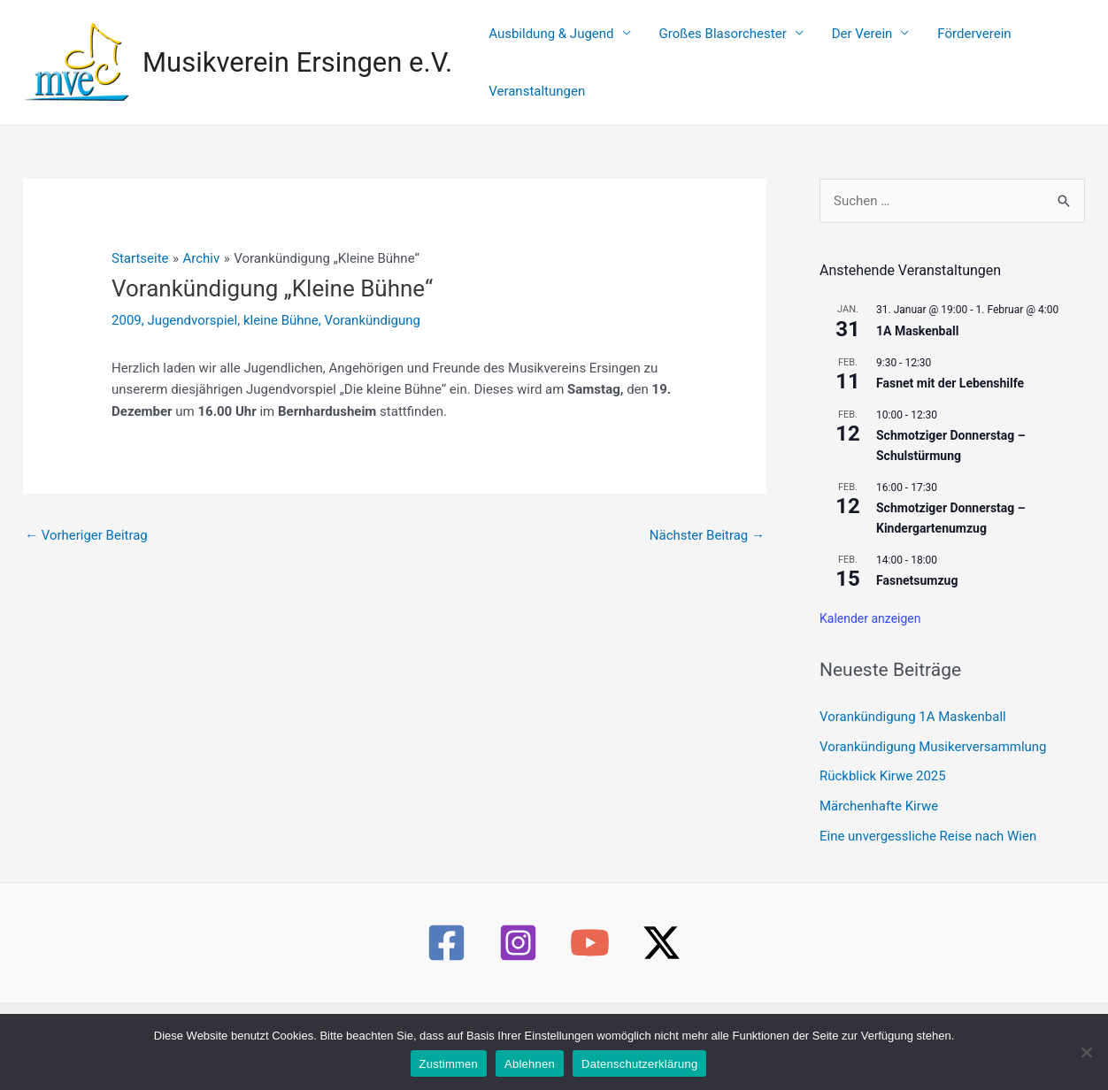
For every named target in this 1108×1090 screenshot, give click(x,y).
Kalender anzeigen (870, 598)
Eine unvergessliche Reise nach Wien (927, 816)
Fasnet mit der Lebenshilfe (950, 364)
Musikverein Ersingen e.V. (297, 51)
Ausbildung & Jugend (545, 52)
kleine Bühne (281, 300)
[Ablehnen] (1086, 1052)
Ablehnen (529, 1064)
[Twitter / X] (661, 923)
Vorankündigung (373, 300)
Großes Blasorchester (702, 52)
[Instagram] (518, 923)
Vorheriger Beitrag (86, 515)
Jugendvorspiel (192, 300)
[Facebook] (446, 923)
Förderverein (926, 52)
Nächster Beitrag (707, 515)
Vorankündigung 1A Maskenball (912, 696)
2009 (127, 300)
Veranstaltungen (1025, 52)
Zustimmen (449, 1064)
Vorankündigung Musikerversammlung (933, 726)
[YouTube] (590, 923)
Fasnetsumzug (917, 561)
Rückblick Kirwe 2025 (882, 756)
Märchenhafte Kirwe (878, 786)
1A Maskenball (917, 310)
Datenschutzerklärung (639, 1064)
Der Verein (827, 52)
